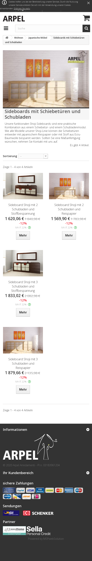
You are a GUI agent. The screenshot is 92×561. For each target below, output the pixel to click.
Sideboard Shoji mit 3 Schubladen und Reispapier (23, 363)
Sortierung (10, 156)
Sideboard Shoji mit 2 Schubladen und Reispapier (69, 209)
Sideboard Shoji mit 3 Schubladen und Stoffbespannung (23, 286)
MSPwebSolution (53, 538)
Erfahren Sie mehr (22, 8)
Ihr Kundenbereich (18, 473)
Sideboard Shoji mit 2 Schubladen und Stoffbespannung (23, 209)
